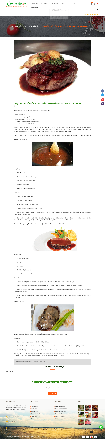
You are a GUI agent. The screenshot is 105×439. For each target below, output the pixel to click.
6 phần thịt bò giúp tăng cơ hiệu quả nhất (24, 119)
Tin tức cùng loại (54, 366)
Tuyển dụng (35, 9)
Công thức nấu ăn (31, 26)
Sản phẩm (54, 4)
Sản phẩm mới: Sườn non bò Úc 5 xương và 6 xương (27, 121)
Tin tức (63, 4)
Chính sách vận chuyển (61, 408)
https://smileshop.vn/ (23, 131)
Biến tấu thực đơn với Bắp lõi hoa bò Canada (25, 124)
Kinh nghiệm (34, 411)
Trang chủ (34, 4)
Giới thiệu (44, 4)
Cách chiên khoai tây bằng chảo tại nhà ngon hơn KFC (27, 117)
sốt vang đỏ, (32, 361)
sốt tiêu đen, (26, 361)
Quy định (57, 419)
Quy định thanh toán (60, 416)
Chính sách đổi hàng (60, 414)
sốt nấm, (37, 361)
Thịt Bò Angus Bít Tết (19, 114)
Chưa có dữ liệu (10, 371)
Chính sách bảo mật (60, 406)
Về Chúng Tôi (34, 406)
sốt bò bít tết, (43, 361)
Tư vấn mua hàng (35, 419)
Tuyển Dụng (34, 408)
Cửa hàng (72, 4)
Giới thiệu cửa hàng (36, 414)
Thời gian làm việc (35, 416)
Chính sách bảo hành (60, 411)
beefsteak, (20, 361)
